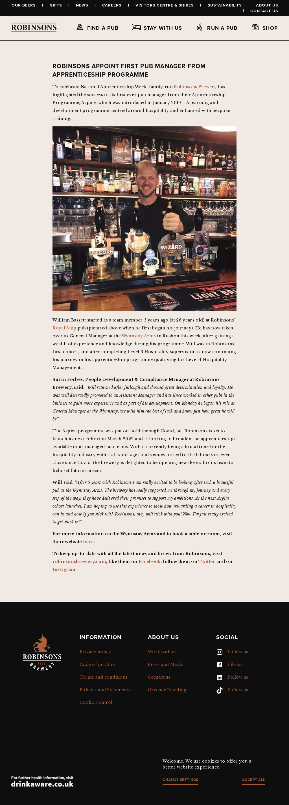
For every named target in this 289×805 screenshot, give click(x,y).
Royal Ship (64, 328)
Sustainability (225, 5)
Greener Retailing (167, 689)
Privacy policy (95, 651)
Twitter (206, 561)
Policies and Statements (105, 689)
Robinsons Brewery (195, 86)
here (88, 541)
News (82, 5)
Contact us (264, 10)
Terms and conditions (104, 677)
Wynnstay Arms (139, 335)
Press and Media (165, 664)
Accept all (253, 779)
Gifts (56, 5)
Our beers (24, 5)
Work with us (162, 651)
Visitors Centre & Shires (164, 5)
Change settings (180, 779)
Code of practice (97, 664)
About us (267, 5)
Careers (112, 5)
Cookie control (96, 702)
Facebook (150, 561)
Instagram (63, 569)
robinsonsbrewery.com (79, 561)
